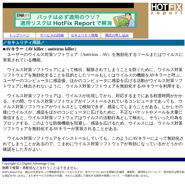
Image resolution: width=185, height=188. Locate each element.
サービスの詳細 (52, 35)
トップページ (19, 35)
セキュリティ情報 (84, 35)
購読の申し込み (117, 35)
